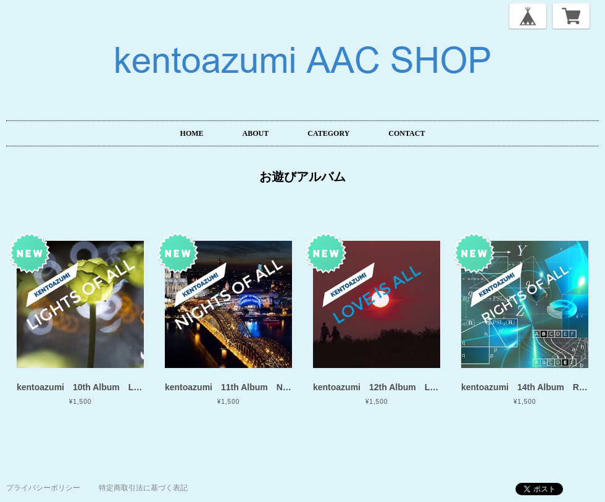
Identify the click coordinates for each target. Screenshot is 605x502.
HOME (192, 133)
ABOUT (256, 133)
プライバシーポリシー (43, 487)
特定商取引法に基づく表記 (143, 487)
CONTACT (406, 133)
